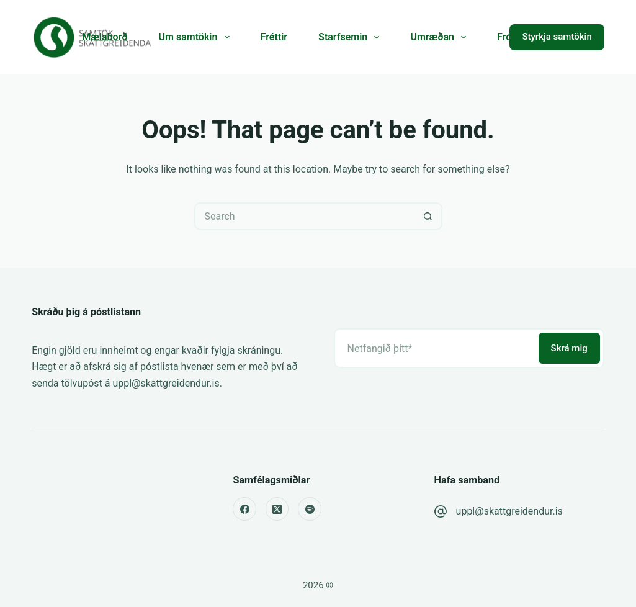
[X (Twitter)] (277, 509)
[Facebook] (244, 509)
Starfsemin (351, 37)
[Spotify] (309, 509)
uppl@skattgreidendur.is (509, 511)
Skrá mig (569, 348)
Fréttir (274, 37)
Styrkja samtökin (556, 36)
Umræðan (440, 37)
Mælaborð (104, 37)
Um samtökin (197, 37)
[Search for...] (304, 216)
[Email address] (435, 348)
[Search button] (428, 216)
